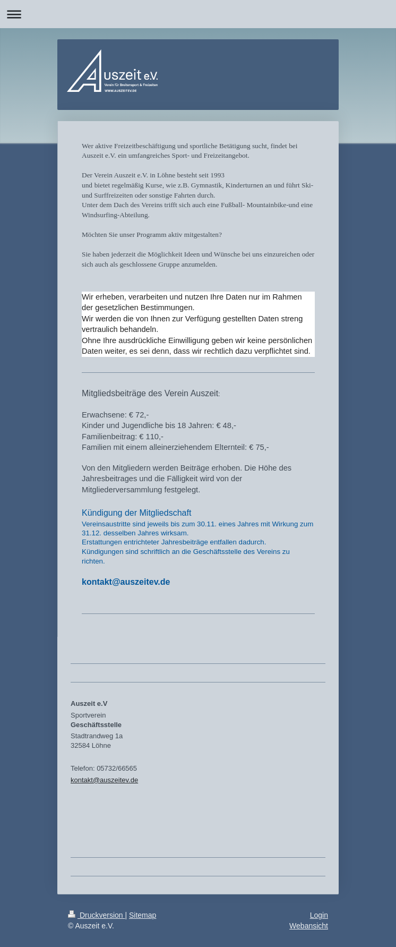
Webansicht (308, 926)
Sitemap (142, 915)
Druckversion (96, 915)
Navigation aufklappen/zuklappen (198, 14)
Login (319, 915)
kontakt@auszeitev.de (104, 780)
